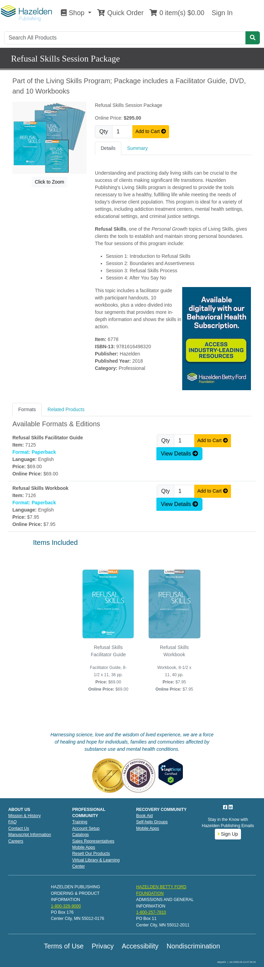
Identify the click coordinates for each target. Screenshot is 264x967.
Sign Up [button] (228, 834)
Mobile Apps (83, 847)
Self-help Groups (152, 822)
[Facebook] (226, 807)
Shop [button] (73, 13)
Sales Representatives (93, 841)
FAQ (12, 822)
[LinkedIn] (231, 807)
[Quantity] (122, 131)
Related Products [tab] (65, 409)
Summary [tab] (137, 148)
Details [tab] (108, 148)
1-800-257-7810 (151, 912)
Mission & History (24, 815)
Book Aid (144, 815)
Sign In (221, 13)
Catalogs (80, 834)
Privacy (103, 946)
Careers (15, 841)
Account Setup (86, 828)
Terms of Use (64, 946)
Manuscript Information (29, 834)
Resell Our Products (91, 853)
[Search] (125, 37)
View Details (179, 454)
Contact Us (18, 828)
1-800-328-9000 (66, 906)
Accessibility (140, 946)
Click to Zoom (49, 182)
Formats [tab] (27, 409)
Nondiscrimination (193, 946)
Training (79, 822)
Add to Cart (150, 131)
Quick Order (120, 13)
